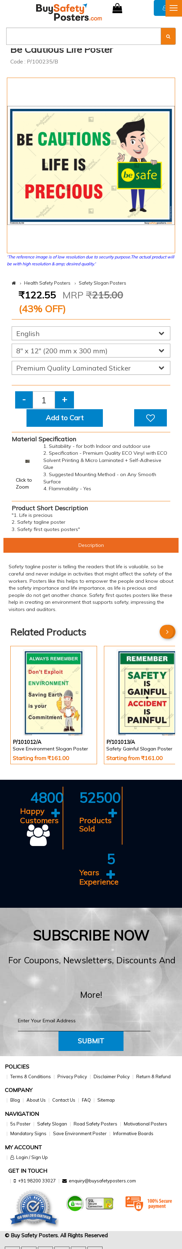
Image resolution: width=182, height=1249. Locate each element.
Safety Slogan (52, 1124)
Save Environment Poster (80, 1133)
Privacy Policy (72, 1076)
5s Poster (20, 1124)
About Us (36, 1100)
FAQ (86, 1100)
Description (91, 545)
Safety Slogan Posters (102, 283)
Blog (15, 1100)
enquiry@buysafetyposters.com (102, 1180)
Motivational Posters (145, 1124)
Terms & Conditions (30, 1076)
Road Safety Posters (95, 1124)
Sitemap (106, 1100)
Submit (91, 1040)
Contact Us (63, 1100)
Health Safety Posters (47, 283)
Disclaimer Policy (112, 1076)
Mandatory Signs (28, 1133)
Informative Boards (133, 1133)
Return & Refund (153, 1076)
